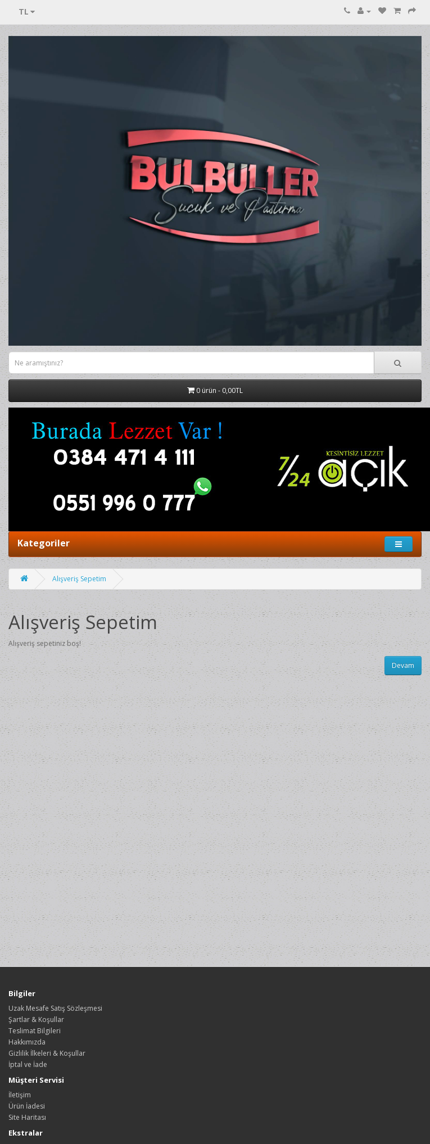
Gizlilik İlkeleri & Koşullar (46, 1053)
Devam (403, 665)
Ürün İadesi (26, 1106)
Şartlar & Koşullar (36, 1019)
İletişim (19, 1095)
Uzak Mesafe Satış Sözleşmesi (55, 1008)
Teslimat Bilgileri (34, 1031)
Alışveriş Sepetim (79, 579)
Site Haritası (27, 1117)
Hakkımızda (27, 1042)
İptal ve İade (27, 1064)
